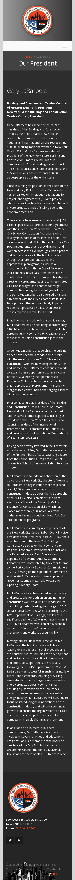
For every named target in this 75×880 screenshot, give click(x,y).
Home (28, 56)
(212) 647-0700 (25, 828)
